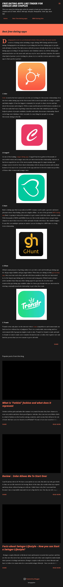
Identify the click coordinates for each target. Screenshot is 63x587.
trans (35, 326)
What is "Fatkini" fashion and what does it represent (26, 404)
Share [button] (56, 344)
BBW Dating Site (36, 18)
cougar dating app (22, 157)
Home (4, 18)
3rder (4, 98)
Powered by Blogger (31, 579)
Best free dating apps (18, 18)
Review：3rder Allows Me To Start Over (24, 476)
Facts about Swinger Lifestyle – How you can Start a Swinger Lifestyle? (30, 548)
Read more (57, 424)
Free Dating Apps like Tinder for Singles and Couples (22, 4)
